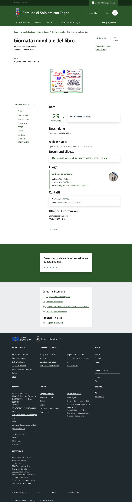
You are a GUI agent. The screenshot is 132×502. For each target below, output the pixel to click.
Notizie (97, 354)
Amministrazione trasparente (78, 404)
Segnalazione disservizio (76, 410)
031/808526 (64, 199)
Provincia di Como (46, 397)
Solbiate (43, 401)
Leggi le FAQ (72, 407)
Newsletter (99, 396)
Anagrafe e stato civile (48, 354)
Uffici (14, 376)
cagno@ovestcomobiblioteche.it (69, 202)
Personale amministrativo (22, 369)
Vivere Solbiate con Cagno (69, 22)
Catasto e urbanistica (48, 361)
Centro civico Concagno (62, 173)
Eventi (46, 32)
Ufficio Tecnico (72, 365)
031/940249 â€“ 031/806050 (24, 408)
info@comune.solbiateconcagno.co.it (73, 185)
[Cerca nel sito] (114, 13)
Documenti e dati (18, 358)
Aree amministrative (20, 354)
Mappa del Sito (74, 492)
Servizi (49, 22)
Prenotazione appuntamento (78, 413)
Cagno (42, 404)
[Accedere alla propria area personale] (103, 3)
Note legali (71, 397)
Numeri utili (16, 444)
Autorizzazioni (45, 358)
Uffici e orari (16, 440)
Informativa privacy (74, 393)
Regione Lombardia (20, 2)
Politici (14, 373)
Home (16, 32)
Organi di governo (19, 365)
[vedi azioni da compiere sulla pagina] (114, 39)
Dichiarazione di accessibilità (78, 401)
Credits (55, 492)
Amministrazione (22, 22)
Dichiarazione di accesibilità (50, 408)
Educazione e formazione (49, 365)
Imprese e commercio (75, 354)
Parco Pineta (44, 412)
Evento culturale (58, 32)
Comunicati (99, 358)
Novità (38, 22)
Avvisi (97, 361)
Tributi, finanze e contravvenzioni (79, 360)
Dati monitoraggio (19, 492)
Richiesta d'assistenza (75, 415)
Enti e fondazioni (18, 361)
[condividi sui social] (101, 38)
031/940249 (64, 182)
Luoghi (97, 377)
